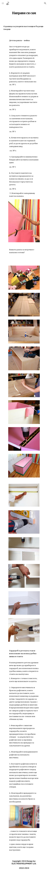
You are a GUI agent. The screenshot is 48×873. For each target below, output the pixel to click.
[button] (3, 3)
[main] (24, 12)
